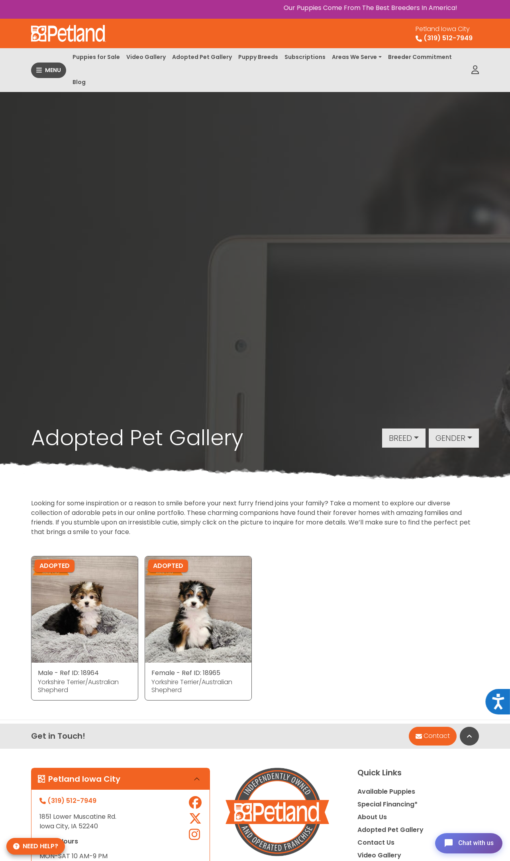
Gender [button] (450, 438)
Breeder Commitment (420, 57)
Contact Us (375, 842)
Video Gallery (146, 57)
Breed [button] (400, 438)
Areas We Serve (354, 57)
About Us (372, 817)
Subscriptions (305, 57)
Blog (79, 82)
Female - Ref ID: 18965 (185, 672)
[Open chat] (467, 842)
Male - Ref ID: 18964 (68, 672)
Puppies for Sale (96, 57)
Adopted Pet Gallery (202, 57)
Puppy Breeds (258, 57)
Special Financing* (387, 804)
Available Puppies (386, 791)
